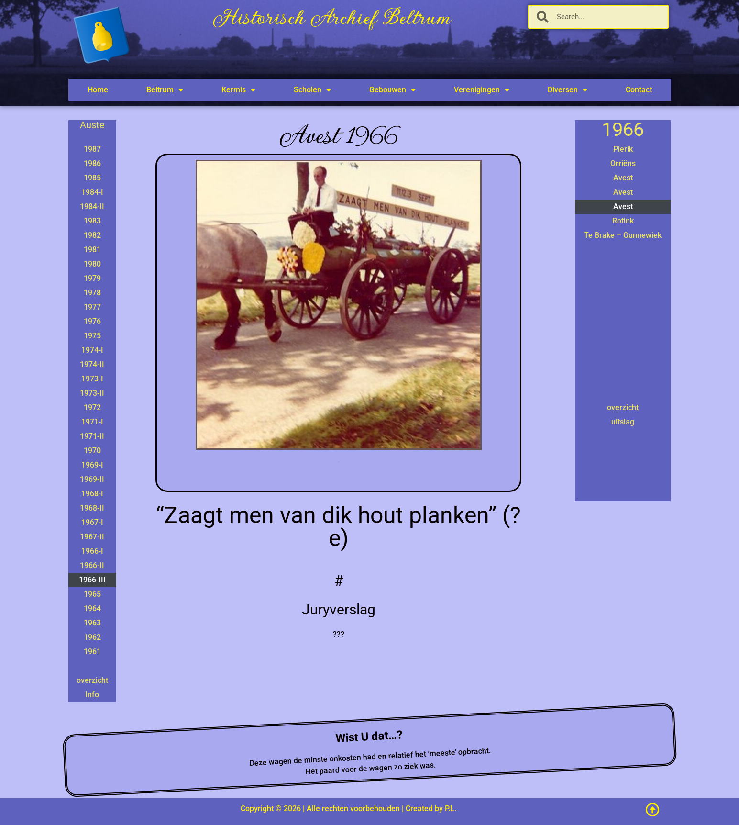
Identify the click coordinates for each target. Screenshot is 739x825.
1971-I (92, 421)
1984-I (92, 192)
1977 (92, 307)
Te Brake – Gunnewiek (623, 235)
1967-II (92, 536)
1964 (92, 608)
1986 (92, 163)
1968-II (92, 508)
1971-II (92, 436)
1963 (92, 622)
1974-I (92, 350)
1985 (92, 177)
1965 (92, 594)
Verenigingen (481, 90)
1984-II (92, 206)
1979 (92, 278)
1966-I (92, 551)
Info (92, 694)
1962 (92, 637)
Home (98, 89)
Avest (623, 177)
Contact (639, 89)
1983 (92, 220)
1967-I (92, 522)
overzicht (92, 680)
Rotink (623, 220)
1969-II (92, 479)
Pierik (623, 149)
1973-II (92, 393)
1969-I (92, 464)
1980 (92, 263)
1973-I (92, 378)
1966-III (92, 579)
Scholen (312, 90)
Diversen (567, 90)
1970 (92, 450)
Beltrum (164, 90)
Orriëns (623, 163)
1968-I (92, 493)
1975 (92, 335)
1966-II (92, 565)
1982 (92, 235)
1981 (92, 249)
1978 (92, 292)
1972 (92, 407)
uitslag (622, 421)
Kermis (238, 90)
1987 (92, 149)
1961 (92, 651)
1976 (92, 321)
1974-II (92, 364)
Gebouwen (392, 90)
